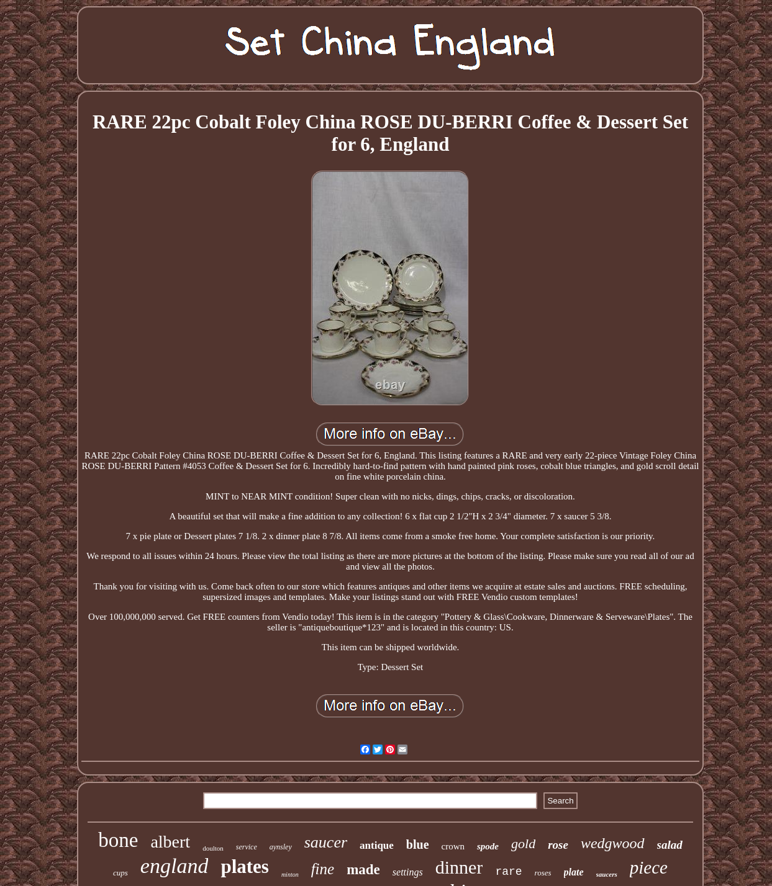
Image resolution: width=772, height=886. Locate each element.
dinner (459, 867)
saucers (606, 874)
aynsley (281, 847)
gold (523, 843)
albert (170, 841)
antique (377, 845)
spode (488, 846)
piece (649, 867)
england (174, 865)
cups (120, 872)
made (363, 869)
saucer (325, 842)
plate (574, 872)
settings (408, 872)
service (246, 847)
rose (558, 844)
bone (118, 840)
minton (290, 874)
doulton (213, 848)
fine (323, 869)
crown (453, 846)
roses (543, 872)
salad (670, 844)
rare (508, 872)
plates (244, 866)
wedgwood (613, 843)
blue (417, 844)
